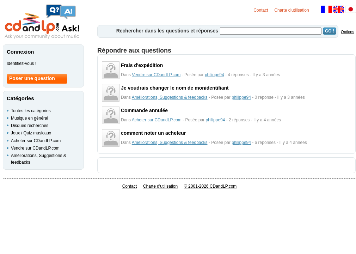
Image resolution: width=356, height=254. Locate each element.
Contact (260, 10)
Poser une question (32, 78)
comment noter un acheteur (153, 133)
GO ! (329, 31)
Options (347, 32)
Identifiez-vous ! (21, 63)
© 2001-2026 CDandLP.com (210, 186)
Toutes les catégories (31, 110)
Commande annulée (144, 110)
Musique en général (29, 118)
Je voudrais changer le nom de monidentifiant (175, 88)
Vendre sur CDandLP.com (156, 74)
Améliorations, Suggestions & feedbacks (170, 97)
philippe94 (214, 74)
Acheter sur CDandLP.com (157, 119)
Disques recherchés (29, 125)
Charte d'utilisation (291, 10)
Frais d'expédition (142, 65)
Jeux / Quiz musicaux (31, 133)
